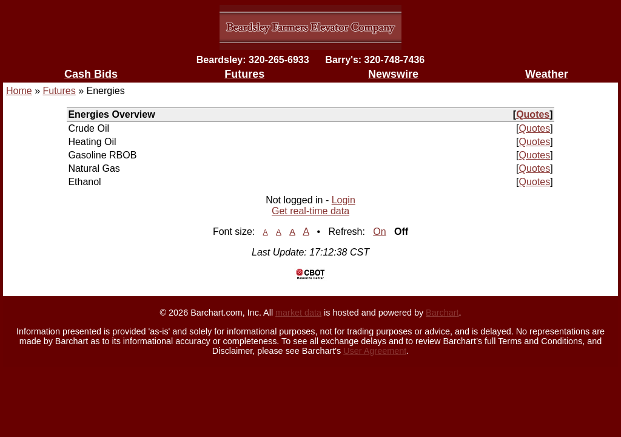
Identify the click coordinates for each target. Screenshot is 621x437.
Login (343, 200)
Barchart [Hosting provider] (442, 312)
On (379, 231)
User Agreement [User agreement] (374, 351)
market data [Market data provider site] (298, 312)
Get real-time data (310, 211)
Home (19, 91)
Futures (58, 91)
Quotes (532, 114)
